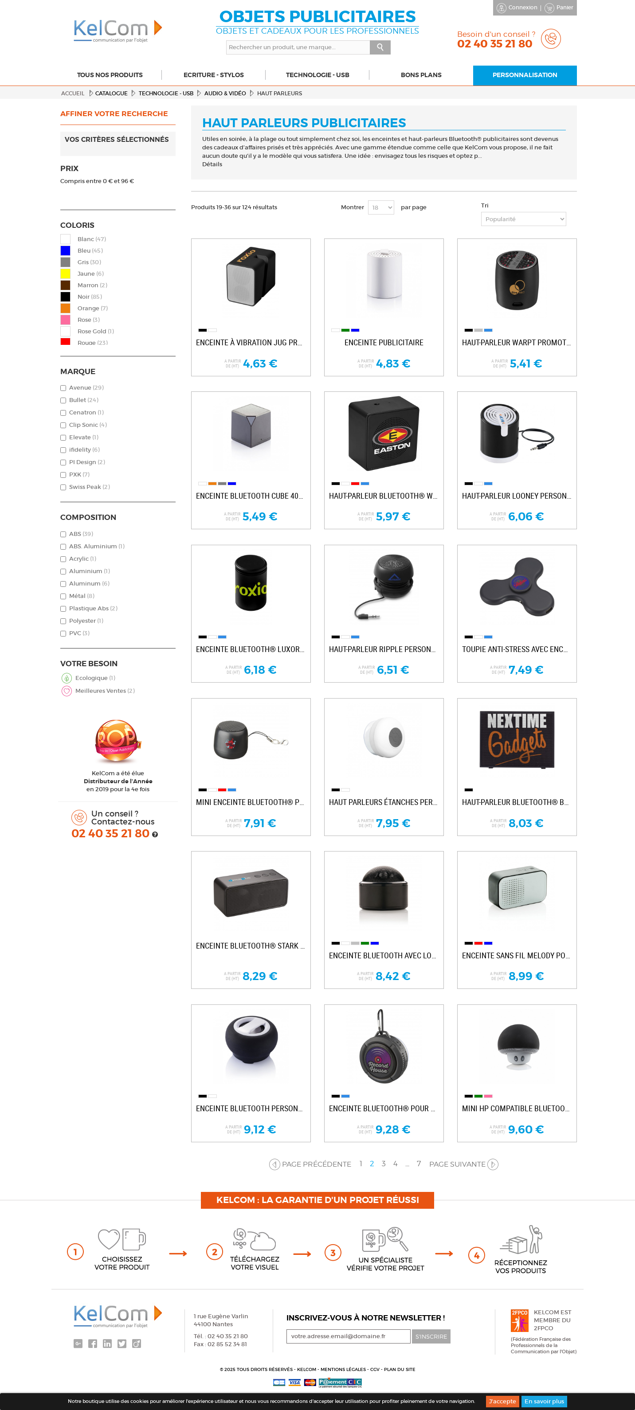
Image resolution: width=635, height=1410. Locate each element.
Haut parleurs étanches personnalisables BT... (384, 802)
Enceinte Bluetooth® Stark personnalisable (251, 946)
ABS (81, 534)
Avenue (86, 387)
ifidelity (84, 449)
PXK (79, 474)
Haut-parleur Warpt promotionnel (517, 342)
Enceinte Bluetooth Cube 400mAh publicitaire (251, 496)
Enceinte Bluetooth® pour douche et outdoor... (384, 1108)
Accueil (72, 93)
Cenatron (86, 412)
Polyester (86, 621)
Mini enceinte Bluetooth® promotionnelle (251, 802)
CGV (375, 1369)
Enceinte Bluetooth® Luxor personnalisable (251, 649)
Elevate (83, 437)
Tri (485, 205)
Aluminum (89, 583)
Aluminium (89, 571)
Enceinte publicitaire (384, 342)
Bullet (83, 400)
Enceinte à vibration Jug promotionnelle (251, 342)
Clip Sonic (87, 425)
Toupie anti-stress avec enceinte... (517, 649)
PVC (79, 633)
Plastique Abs (93, 608)
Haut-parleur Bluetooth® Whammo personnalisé (384, 496)
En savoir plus (544, 1401)
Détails (212, 164)
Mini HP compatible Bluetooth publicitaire (517, 1108)
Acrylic (82, 558)
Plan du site (399, 1369)
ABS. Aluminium (96, 546)
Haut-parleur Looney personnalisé (517, 496)
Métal (81, 596)
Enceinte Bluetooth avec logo (384, 955)
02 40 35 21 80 (111, 834)
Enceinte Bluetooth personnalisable (251, 1108)
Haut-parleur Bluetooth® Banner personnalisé (517, 802)
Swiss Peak (89, 487)
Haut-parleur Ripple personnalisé (384, 649)
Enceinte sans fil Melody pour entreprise (517, 955)
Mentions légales (344, 1369)
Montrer (352, 207)
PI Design (87, 462)
